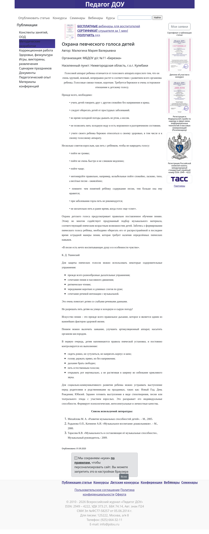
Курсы (110, 18)
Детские (116, 482)
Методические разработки (29, 43)
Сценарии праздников (35, 68)
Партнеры (179, 185)
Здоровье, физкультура (36, 55)
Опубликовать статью (34, 18)
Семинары (77, 18)
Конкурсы (60, 18)
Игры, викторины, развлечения (32, 61)
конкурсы (131, 482)
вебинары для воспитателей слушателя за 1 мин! (108, 30)
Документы (27, 73)
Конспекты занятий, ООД (33, 34)
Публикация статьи (77, 482)
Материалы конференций (29, 84)
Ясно (124, 476)
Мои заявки (179, 27)
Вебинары (95, 18)
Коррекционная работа (36, 50)
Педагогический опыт (35, 77)
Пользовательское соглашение (97, 490)
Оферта (120, 494)
